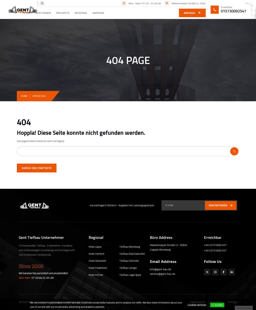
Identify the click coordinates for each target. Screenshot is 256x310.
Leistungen (43, 13)
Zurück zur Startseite (37, 168)
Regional (81, 13)
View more (110, 307)
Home (24, 96)
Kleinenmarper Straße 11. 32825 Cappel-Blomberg (199, 3)
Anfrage (98, 13)
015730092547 (233, 11)
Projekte (63, 13)
